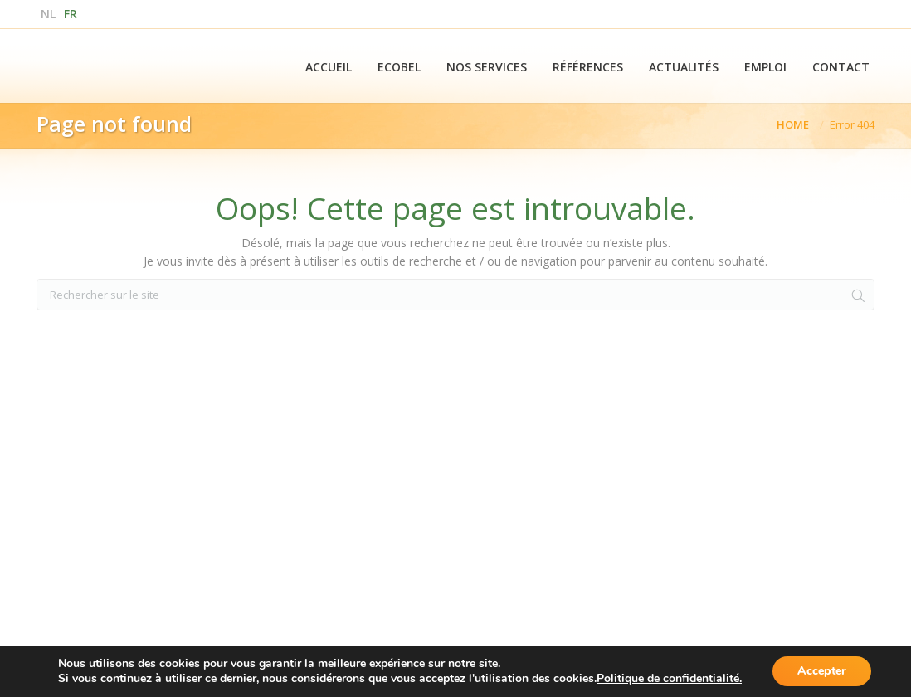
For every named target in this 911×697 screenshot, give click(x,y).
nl (48, 14)
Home (793, 124)
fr (70, 14)
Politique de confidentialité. (669, 678)
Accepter (821, 671)
